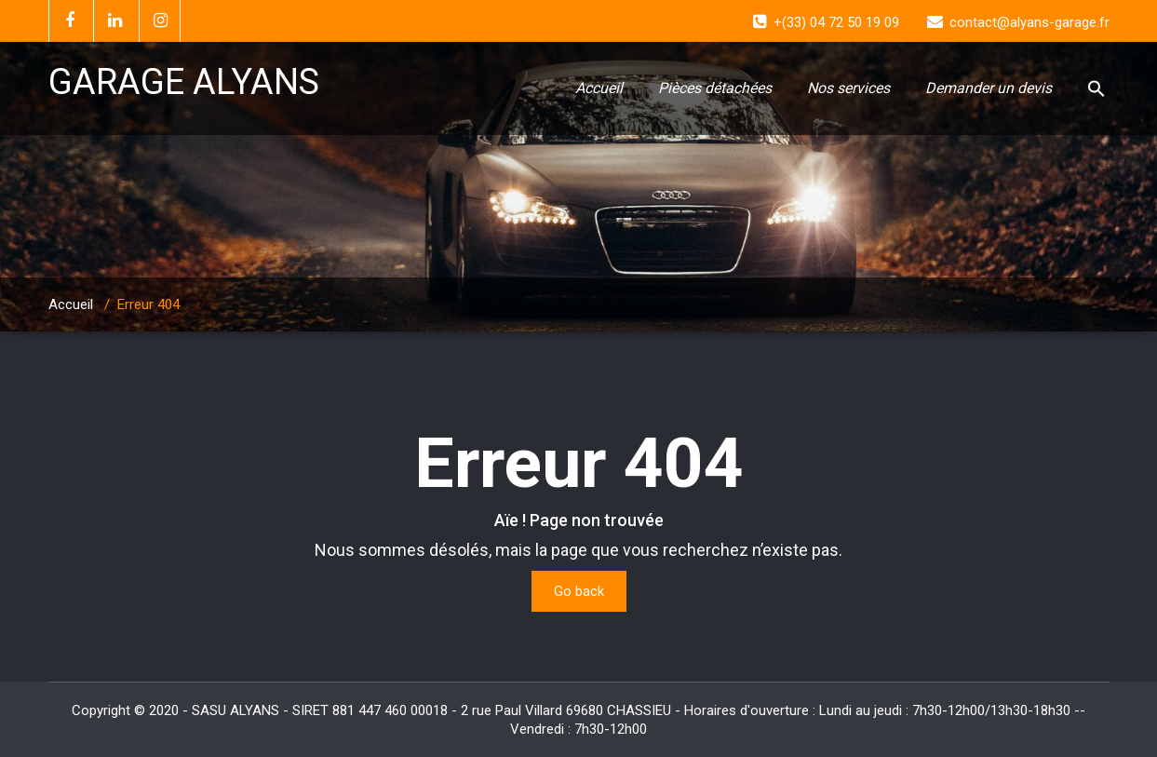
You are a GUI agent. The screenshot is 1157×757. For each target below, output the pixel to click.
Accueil (599, 88)
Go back (579, 591)
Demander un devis (988, 88)
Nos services (848, 88)
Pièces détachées (715, 88)
